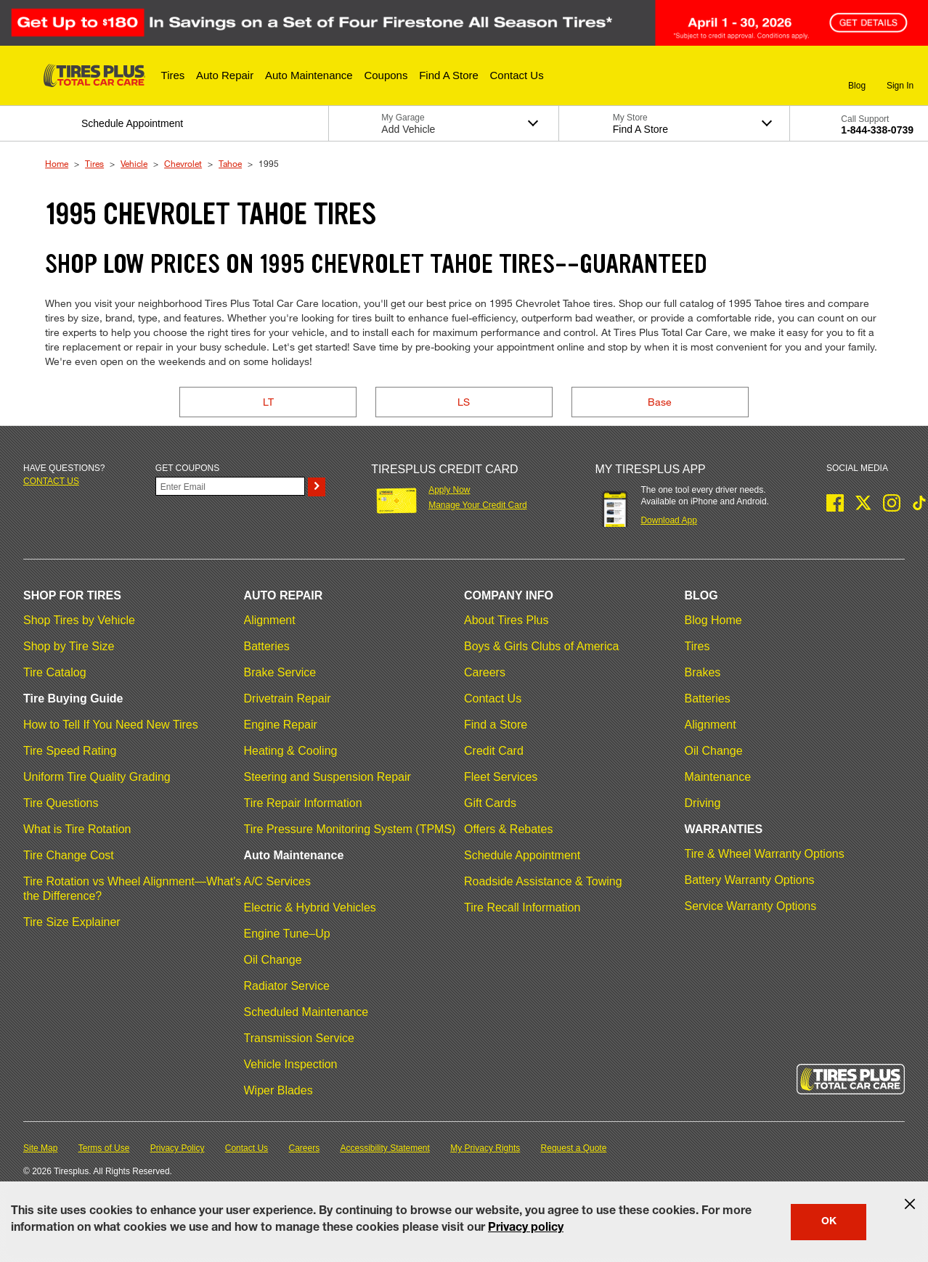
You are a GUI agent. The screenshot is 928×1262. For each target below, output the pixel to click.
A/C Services (277, 881)
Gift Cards (490, 803)
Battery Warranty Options (750, 880)
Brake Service (280, 672)
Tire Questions (60, 803)
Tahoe (230, 163)
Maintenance (718, 777)
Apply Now (449, 490)
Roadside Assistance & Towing (543, 881)
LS (463, 402)
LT (268, 402)
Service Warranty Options (751, 906)
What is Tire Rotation (77, 829)
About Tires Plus (506, 620)
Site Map (40, 1148)
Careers (484, 672)
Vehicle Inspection (291, 1064)
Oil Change (273, 960)
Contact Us (492, 698)
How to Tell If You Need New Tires (110, 724)
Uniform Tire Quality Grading (97, 777)
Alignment (270, 620)
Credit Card (494, 751)
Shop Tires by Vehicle (79, 620)
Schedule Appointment (522, 855)
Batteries (267, 646)
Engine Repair (280, 724)
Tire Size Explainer (72, 922)
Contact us (51, 481)
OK (829, 1222)
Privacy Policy (177, 1148)
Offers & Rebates (508, 829)
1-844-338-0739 (877, 130)
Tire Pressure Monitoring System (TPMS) (350, 829)
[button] (173, 75)
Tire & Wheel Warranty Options (764, 854)
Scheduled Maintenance (306, 1012)
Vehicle (134, 163)
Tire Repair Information (303, 803)
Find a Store (495, 724)
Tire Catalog (54, 672)
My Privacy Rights (485, 1148)
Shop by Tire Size (68, 646)
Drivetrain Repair (287, 698)
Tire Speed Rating (69, 751)
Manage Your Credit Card (477, 505)
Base (660, 402)
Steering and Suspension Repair (327, 777)
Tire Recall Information (522, 907)
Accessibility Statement (385, 1148)
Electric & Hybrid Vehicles (310, 907)
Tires (94, 163)
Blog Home (713, 620)
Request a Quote (574, 1148)
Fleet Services (500, 777)
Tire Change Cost (68, 855)
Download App (668, 520)
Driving (703, 803)
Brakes (703, 672)
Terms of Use (104, 1148)
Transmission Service (299, 1038)
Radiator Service (287, 986)
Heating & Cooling (291, 751)
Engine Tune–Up (287, 933)
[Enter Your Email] (230, 486)
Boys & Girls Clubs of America (541, 646)
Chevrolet (183, 163)
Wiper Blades (278, 1090)
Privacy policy (525, 1228)
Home (56, 163)
